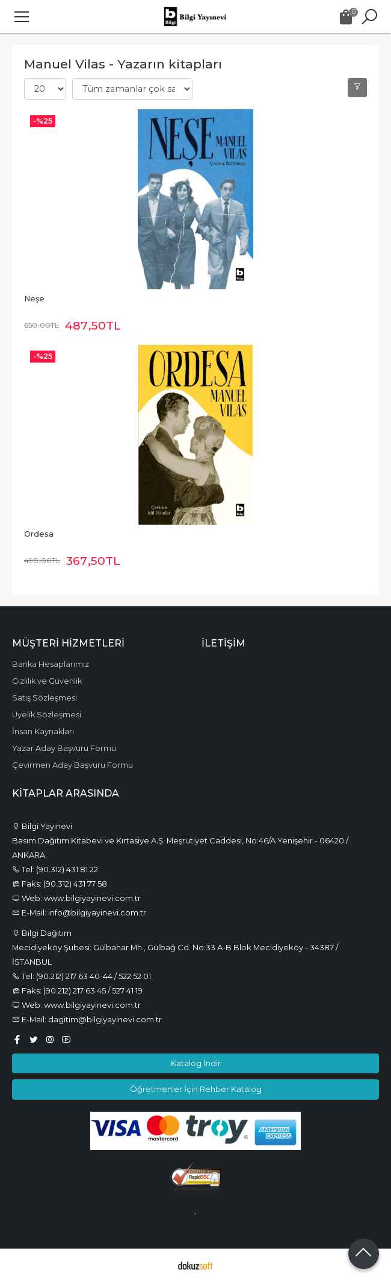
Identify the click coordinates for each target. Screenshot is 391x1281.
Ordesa (39, 533)
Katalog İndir (196, 1063)
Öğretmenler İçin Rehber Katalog (196, 1089)
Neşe (34, 298)
